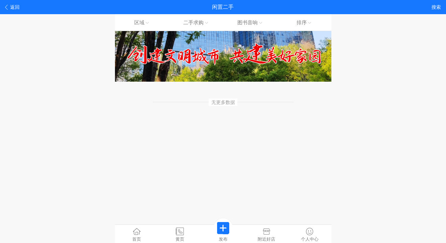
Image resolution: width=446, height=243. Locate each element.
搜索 (436, 7)
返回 (12, 7)
